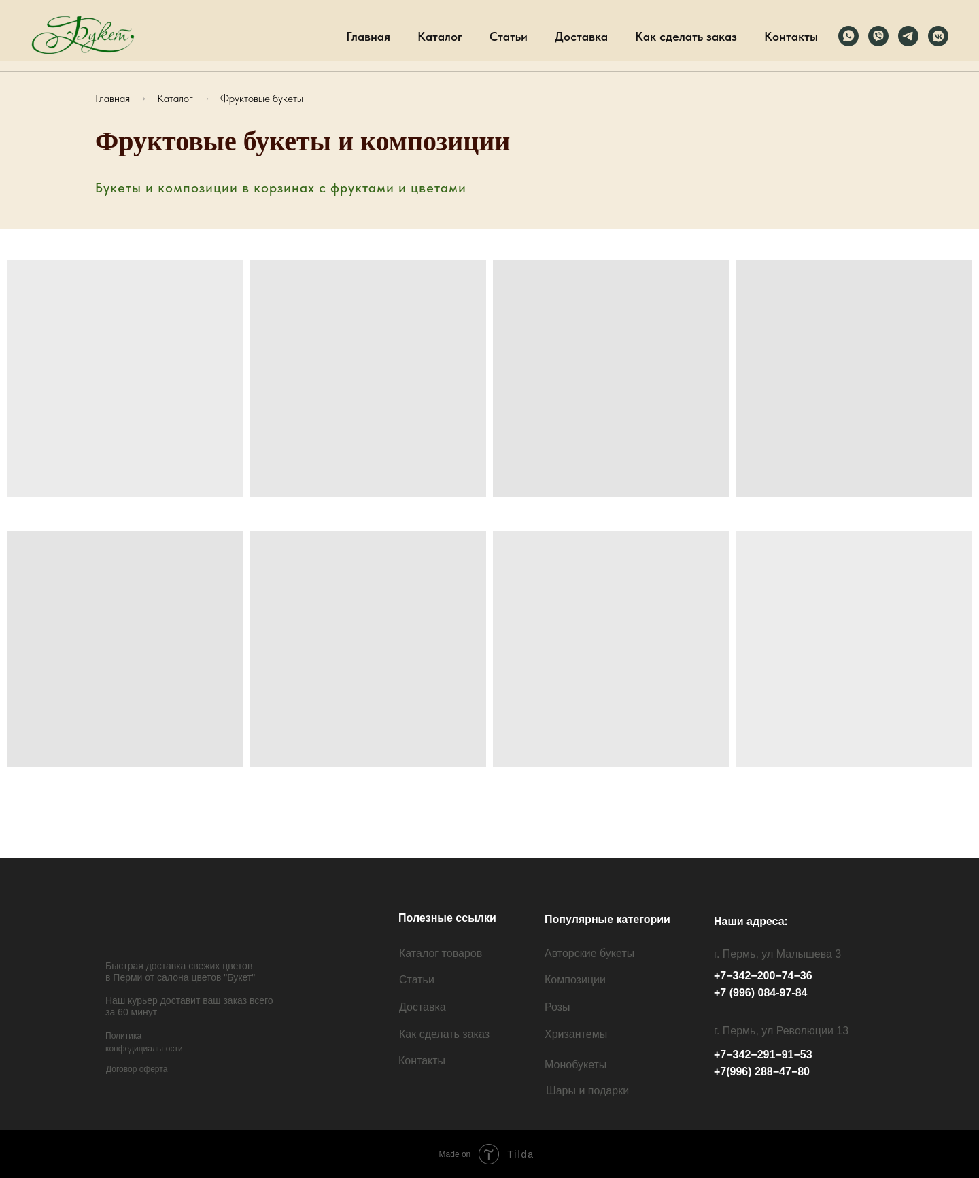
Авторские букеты (589, 953)
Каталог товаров (440, 953)
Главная (368, 36)
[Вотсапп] (848, 36)
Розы (557, 1007)
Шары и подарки (587, 1090)
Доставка (581, 36)
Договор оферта (136, 1069)
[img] (165, 924)
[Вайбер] (878, 36)
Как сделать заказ (686, 36)
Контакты (791, 36)
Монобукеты (575, 1065)
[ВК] (938, 36)
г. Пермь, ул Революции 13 (781, 1031)
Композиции (575, 980)
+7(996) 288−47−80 (762, 1071)
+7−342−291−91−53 (763, 1054)
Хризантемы (576, 1034)
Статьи (509, 36)
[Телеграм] (908, 36)
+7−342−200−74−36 (763, 975)
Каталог (439, 36)
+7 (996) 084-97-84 (760, 992)
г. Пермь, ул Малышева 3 (777, 954)
